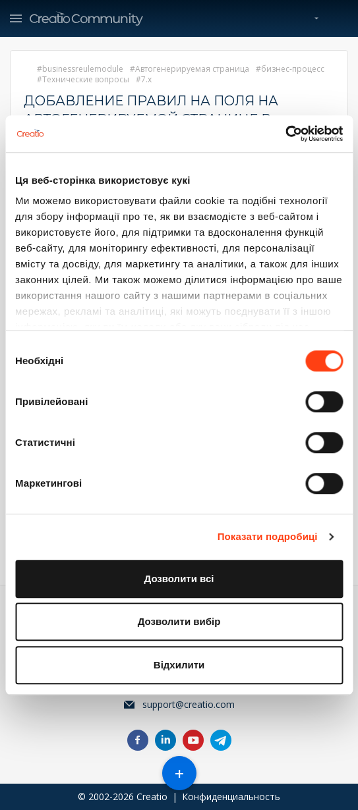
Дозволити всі (179, 578)
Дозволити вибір (179, 621)
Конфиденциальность (231, 796)
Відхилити (179, 664)
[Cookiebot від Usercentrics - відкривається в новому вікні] (285, 133)
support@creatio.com (188, 704)
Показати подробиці (268, 536)
